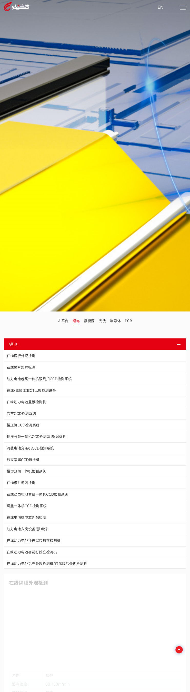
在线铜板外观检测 (21, 355)
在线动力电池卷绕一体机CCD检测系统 (37, 494)
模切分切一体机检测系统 (26, 471)
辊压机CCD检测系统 (23, 425)
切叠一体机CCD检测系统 (27, 505)
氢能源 (89, 320)
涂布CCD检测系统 (21, 413)
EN (160, 7)
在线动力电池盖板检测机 (26, 401)
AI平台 (63, 320)
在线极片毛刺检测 (21, 482)
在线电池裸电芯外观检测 (26, 517)
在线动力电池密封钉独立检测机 (32, 552)
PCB (128, 320)
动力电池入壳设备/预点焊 (27, 529)
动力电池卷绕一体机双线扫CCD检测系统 (39, 378)
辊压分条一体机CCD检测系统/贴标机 (36, 436)
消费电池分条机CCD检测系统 (30, 448)
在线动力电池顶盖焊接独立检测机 (34, 540)
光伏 (102, 320)
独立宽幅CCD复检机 (23, 459)
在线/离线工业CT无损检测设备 (31, 390)
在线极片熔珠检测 (21, 367)
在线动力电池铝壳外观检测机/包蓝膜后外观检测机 (47, 563)
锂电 (76, 320)
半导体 (115, 320)
